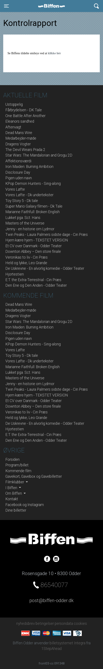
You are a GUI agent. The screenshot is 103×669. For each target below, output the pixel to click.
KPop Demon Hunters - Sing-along (33, 183)
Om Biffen (14, 493)
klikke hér (54, 53)
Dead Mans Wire (18, 133)
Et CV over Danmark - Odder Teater (33, 246)
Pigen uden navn (18, 178)
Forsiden (12, 459)
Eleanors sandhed (19, 121)
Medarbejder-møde (20, 138)
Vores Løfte (15, 189)
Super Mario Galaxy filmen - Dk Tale (33, 206)
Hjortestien (14, 274)
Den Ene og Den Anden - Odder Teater (36, 285)
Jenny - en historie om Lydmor (29, 229)
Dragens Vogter (18, 144)
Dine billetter (15, 510)
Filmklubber (15, 482)
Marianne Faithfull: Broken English (32, 212)
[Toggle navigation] (6, 6)
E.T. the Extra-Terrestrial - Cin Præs (33, 280)
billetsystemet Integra (67, 643)
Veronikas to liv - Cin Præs (26, 257)
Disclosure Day (17, 172)
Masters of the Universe (24, 223)
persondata (64, 623)
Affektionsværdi (18, 161)
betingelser (45, 623)
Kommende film (18, 471)
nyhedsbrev (25, 623)
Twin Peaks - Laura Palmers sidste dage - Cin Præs (46, 234)
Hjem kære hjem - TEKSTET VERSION (36, 240)
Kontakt (11, 499)
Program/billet (17, 465)
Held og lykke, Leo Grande (26, 263)
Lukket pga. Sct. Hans (22, 217)
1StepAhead (51, 648)
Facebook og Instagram (24, 505)
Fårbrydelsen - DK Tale (23, 110)
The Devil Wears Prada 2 (25, 150)
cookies (80, 623)
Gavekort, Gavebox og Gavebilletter (33, 476)
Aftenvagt (13, 127)
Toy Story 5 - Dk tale (21, 201)
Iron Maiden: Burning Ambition (29, 166)
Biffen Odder (53, 6)
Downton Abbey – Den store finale (33, 251)
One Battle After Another (25, 116)
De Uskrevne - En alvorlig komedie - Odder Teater (44, 268)
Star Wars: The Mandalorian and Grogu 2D (38, 155)
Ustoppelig (14, 104)
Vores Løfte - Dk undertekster (29, 195)
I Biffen (11, 488)
